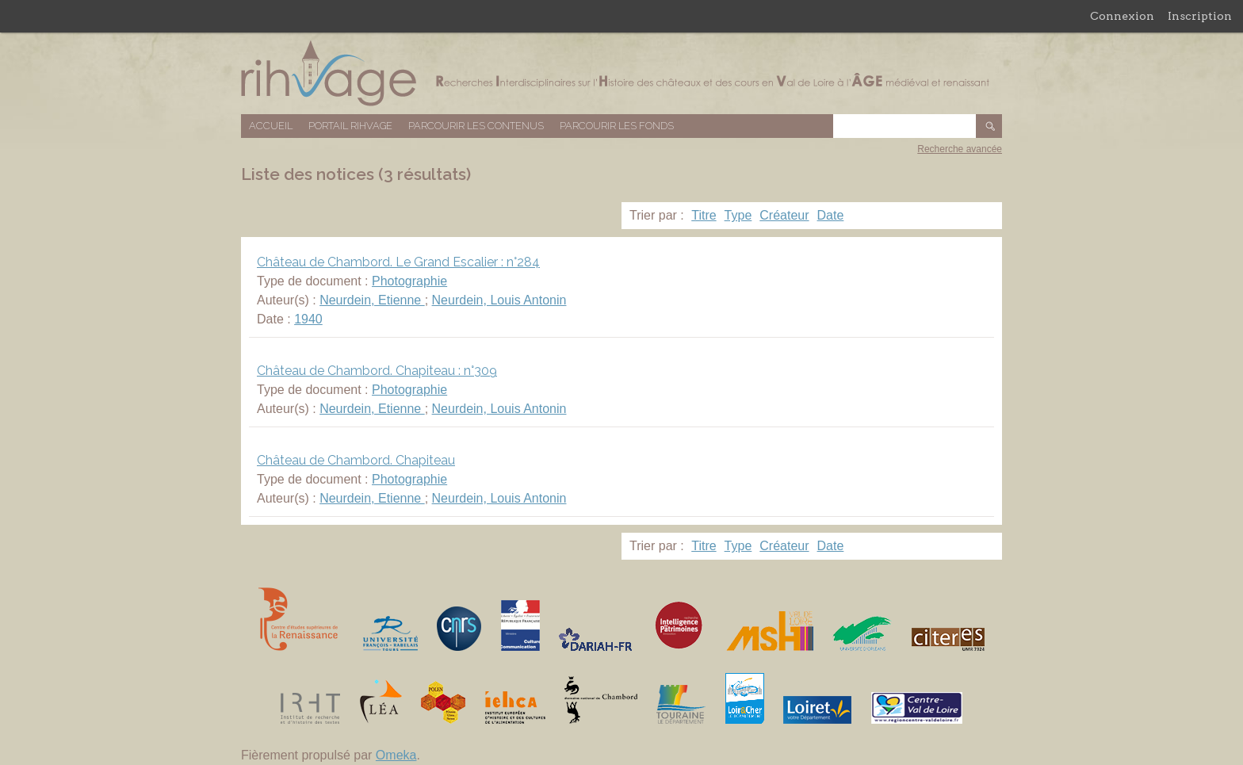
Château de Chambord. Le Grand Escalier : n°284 (398, 262)
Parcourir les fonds (617, 126)
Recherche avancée (959, 149)
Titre (703, 215)
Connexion (1122, 16)
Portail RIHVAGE (350, 126)
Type (738, 215)
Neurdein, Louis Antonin (499, 300)
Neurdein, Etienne (372, 300)
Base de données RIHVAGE (621, 73)
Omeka (396, 755)
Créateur (784, 215)
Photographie (409, 281)
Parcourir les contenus (476, 126)
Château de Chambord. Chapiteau (356, 460)
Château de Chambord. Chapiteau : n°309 (377, 370)
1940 (308, 319)
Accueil (271, 126)
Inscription (1200, 16)
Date (830, 215)
